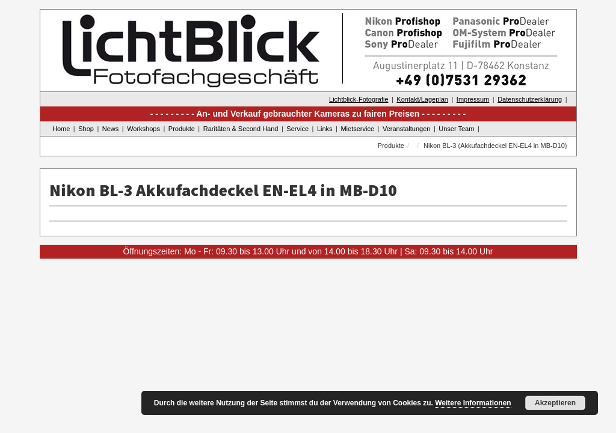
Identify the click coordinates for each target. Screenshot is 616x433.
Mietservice (357, 128)
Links (325, 128)
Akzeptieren (555, 403)
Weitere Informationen (473, 403)
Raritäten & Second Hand (241, 128)
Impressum (473, 99)
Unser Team (456, 128)
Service (297, 128)
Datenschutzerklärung (529, 99)
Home (61, 128)
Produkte (181, 128)
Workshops (143, 128)
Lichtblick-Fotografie (358, 99)
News (110, 128)
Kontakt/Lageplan (422, 99)
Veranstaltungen (407, 128)
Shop (86, 128)
